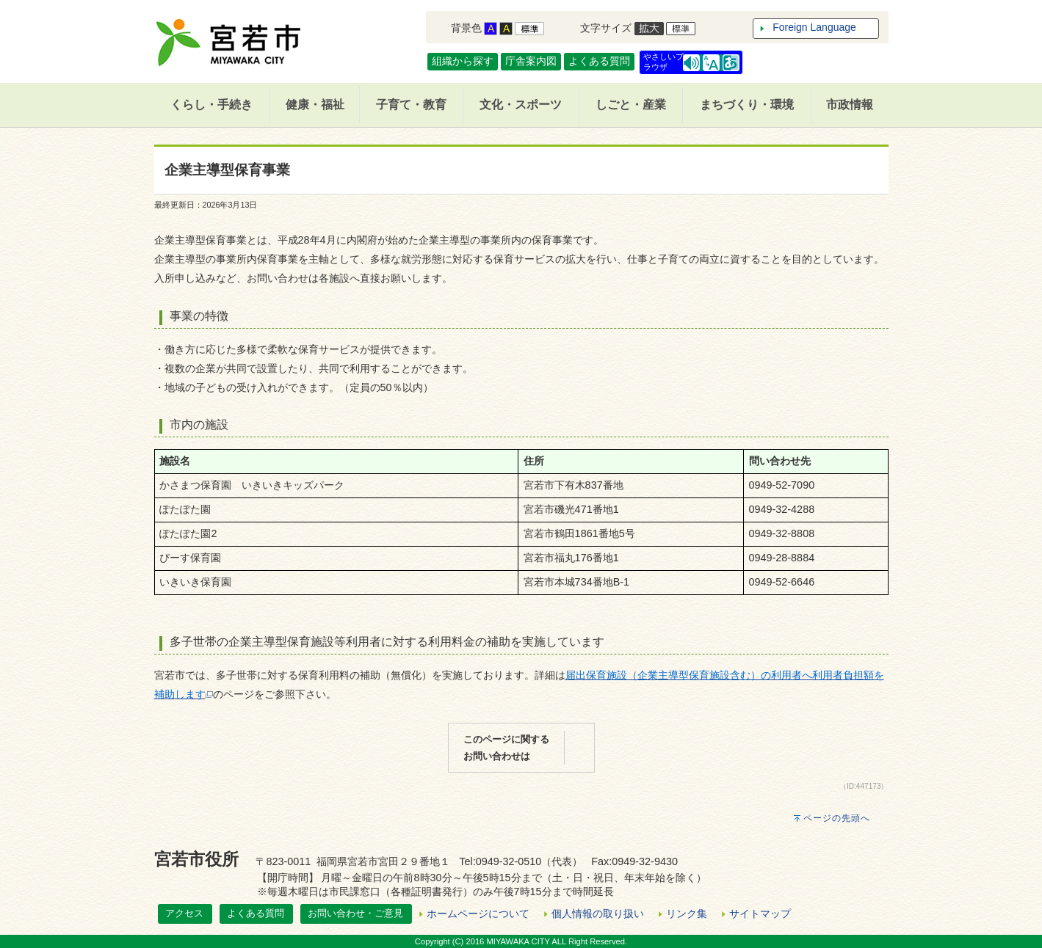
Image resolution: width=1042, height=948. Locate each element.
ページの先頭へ (836, 818)
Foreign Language (814, 27)
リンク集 (686, 913)
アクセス (184, 913)
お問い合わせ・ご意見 (355, 913)
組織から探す (462, 61)
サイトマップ (760, 913)
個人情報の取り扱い (597, 913)
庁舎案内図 (531, 61)
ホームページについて (478, 913)
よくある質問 (599, 61)
